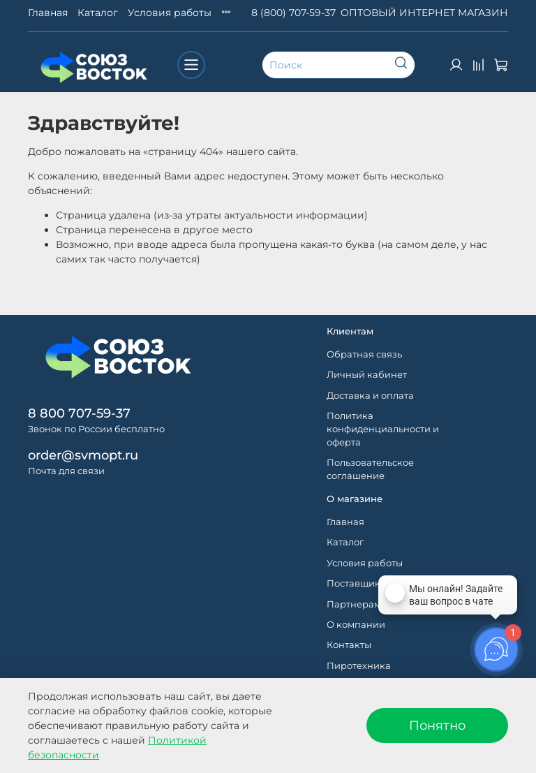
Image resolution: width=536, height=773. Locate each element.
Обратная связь (364, 354)
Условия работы (169, 12)
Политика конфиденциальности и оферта (383, 429)
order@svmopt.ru (83, 455)
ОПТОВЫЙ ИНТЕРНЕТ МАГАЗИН (424, 12)
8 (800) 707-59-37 (293, 12)
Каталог (97, 12)
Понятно (437, 725)
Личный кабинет (367, 374)
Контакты (349, 645)
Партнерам (354, 604)
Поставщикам (360, 583)
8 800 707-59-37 (79, 413)
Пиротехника (359, 666)
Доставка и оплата (370, 395)
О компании (356, 624)
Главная (48, 12)
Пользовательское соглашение (370, 469)
